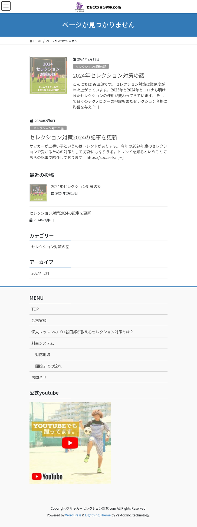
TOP (35, 309)
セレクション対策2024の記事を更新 (73, 137)
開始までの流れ (48, 366)
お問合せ (39, 377)
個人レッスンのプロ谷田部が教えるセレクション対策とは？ (82, 331)
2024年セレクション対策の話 (108, 75)
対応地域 (42, 354)
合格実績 (39, 320)
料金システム (42, 343)
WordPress (73, 515)
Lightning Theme (98, 515)
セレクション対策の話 (91, 66)
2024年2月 (40, 273)
